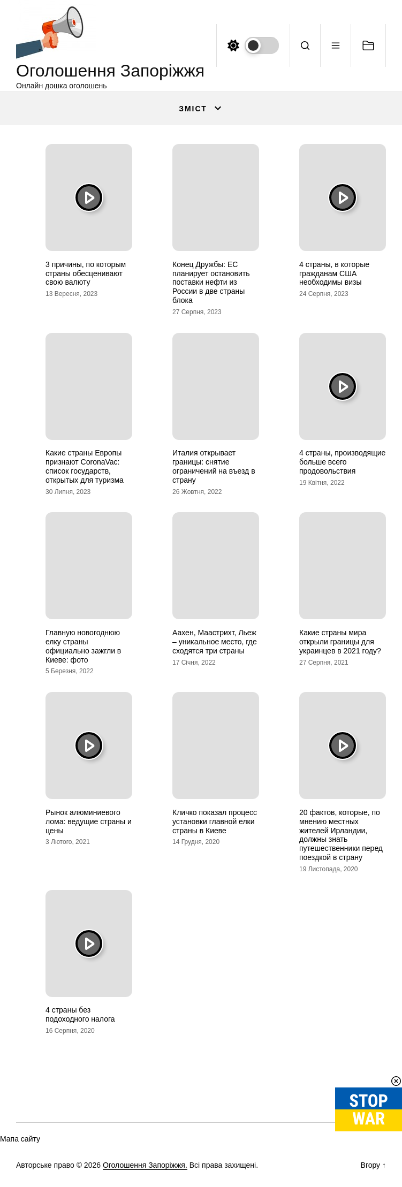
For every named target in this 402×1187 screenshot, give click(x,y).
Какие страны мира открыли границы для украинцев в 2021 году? (340, 641)
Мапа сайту (20, 1139)
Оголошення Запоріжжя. (145, 1165)
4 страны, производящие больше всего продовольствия (342, 461)
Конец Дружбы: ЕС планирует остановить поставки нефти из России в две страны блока (211, 282)
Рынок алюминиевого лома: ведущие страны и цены (88, 821)
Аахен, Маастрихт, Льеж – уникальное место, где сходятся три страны (214, 641)
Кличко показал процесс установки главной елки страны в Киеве (214, 821)
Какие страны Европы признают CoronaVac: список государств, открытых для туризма (84, 466)
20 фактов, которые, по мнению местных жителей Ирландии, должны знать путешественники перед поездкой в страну (341, 835)
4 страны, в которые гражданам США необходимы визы (334, 273)
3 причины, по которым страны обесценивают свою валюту (85, 273)
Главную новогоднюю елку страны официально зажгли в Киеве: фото (83, 646)
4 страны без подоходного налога (80, 1014)
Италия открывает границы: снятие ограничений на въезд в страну (213, 466)
